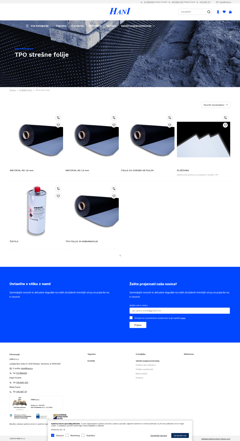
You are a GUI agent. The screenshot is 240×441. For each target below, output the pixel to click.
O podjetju (77, 25)
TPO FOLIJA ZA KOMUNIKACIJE (82, 241)
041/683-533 (178, 2)
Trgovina (61, 25)
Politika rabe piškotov (146, 365)
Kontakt (111, 25)
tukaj (183, 318)
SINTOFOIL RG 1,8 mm (22, 170)
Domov (13, 90)
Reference (95, 25)
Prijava (137, 325)
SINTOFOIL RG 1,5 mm (77, 170)
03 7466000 (149, 2)
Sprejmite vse (180, 435)
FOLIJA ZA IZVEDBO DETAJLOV (137, 170)
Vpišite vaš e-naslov (138, 305)
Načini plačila (141, 373)
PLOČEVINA (183, 170)
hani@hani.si (225, 2)
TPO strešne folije (42, 90)
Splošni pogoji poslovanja (136, 25)
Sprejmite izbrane (158, 435)
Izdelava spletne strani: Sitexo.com (215, 439)
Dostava (139, 377)
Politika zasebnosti (144, 369)
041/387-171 (205, 2)
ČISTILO (14, 241)
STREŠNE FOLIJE (25, 90)
